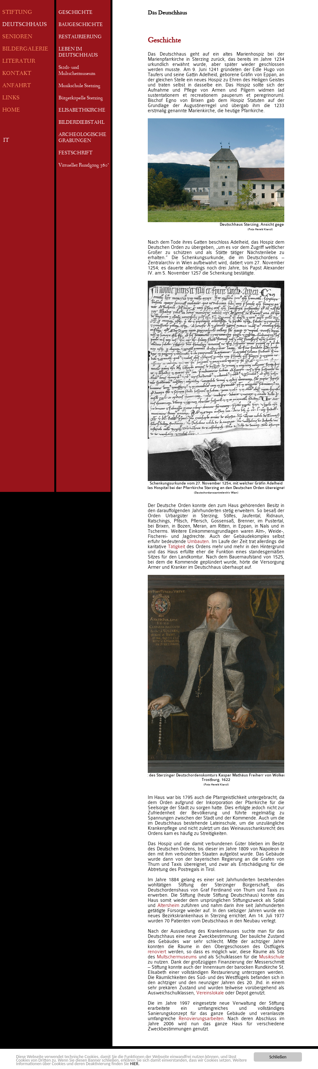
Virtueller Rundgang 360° (83, 165)
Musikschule (271, 956)
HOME (11, 110)
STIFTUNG (17, 12)
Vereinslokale (210, 992)
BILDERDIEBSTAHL (81, 122)
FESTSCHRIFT (75, 153)
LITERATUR (18, 61)
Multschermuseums (177, 956)
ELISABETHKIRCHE (81, 110)
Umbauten (198, 541)
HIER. (134, 1064)
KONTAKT (16, 74)
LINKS (11, 98)
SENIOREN (17, 37)
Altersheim (168, 905)
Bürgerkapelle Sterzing (80, 98)
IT (6, 140)
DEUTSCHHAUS (24, 25)
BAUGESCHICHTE (80, 25)
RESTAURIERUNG (80, 37)
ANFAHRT (16, 86)
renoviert (157, 951)
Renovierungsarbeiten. (202, 1018)
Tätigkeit (176, 546)
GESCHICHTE (75, 12)
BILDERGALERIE (25, 49)
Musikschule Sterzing (79, 86)
